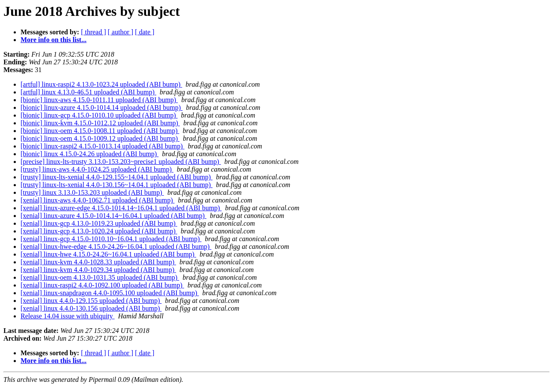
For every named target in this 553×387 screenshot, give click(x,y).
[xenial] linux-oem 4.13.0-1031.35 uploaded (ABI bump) (100, 277)
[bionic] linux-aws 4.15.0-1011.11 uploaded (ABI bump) (99, 99)
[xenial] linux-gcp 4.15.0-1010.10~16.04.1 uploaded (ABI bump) (111, 238)
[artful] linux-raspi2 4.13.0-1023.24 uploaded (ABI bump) (101, 84)
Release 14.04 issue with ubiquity (68, 316)
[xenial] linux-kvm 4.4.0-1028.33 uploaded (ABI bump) (98, 262)
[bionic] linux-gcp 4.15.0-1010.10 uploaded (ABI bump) (99, 115)
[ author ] (121, 32)
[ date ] (144, 32)
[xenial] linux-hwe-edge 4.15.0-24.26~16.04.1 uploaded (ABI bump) (116, 246)
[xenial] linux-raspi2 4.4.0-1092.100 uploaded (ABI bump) (102, 285)
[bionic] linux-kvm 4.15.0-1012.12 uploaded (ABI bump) (100, 123)
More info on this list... (54, 39)
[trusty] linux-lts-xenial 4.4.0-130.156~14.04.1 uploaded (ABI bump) (116, 184)
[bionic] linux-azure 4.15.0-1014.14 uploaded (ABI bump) (101, 107)
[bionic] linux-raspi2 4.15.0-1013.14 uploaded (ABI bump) (103, 146)
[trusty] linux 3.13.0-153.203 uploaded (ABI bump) (92, 192)
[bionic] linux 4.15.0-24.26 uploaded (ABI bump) (89, 153)
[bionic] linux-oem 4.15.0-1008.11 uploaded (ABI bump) (100, 130)
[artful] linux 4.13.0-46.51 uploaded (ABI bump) (88, 92)
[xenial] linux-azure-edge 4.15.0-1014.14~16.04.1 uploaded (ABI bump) (121, 208)
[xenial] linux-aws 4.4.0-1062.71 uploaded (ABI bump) (97, 200)
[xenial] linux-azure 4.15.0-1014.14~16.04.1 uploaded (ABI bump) (113, 215)
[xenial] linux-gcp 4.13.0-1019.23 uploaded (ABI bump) (99, 223)
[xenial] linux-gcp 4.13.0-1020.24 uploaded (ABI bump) (99, 231)
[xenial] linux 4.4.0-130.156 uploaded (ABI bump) (91, 308)
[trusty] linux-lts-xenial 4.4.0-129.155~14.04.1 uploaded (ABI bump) (116, 177)
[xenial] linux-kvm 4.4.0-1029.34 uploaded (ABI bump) (98, 269)
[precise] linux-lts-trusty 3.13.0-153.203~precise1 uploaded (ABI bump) (121, 161)
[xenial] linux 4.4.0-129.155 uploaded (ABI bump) (91, 300)
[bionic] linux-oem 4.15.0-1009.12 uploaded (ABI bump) (100, 138)
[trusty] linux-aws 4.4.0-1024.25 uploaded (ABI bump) (97, 169)
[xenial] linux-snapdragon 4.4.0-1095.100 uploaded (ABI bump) (110, 292)
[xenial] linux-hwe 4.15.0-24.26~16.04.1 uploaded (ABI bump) (108, 254)
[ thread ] (93, 32)
